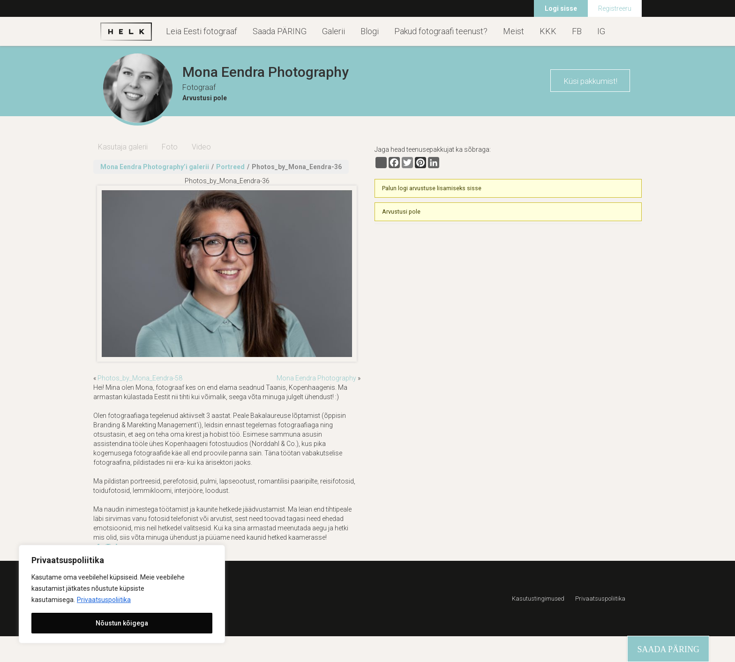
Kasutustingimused (538, 598)
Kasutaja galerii (123, 146)
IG (601, 31)
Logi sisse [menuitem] (561, 8)
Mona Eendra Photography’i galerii (154, 167)
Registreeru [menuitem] (614, 8)
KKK (548, 31)
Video (201, 146)
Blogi (369, 31)
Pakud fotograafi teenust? (441, 31)
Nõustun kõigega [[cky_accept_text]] (122, 623)
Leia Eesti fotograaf (201, 31)
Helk (126, 31)
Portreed (230, 167)
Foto (170, 146)
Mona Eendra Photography (316, 378)
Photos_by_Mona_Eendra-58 (140, 378)
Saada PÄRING (280, 31)
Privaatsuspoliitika (104, 599)
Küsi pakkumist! (590, 81)
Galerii (333, 31)
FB (577, 31)
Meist (513, 31)
